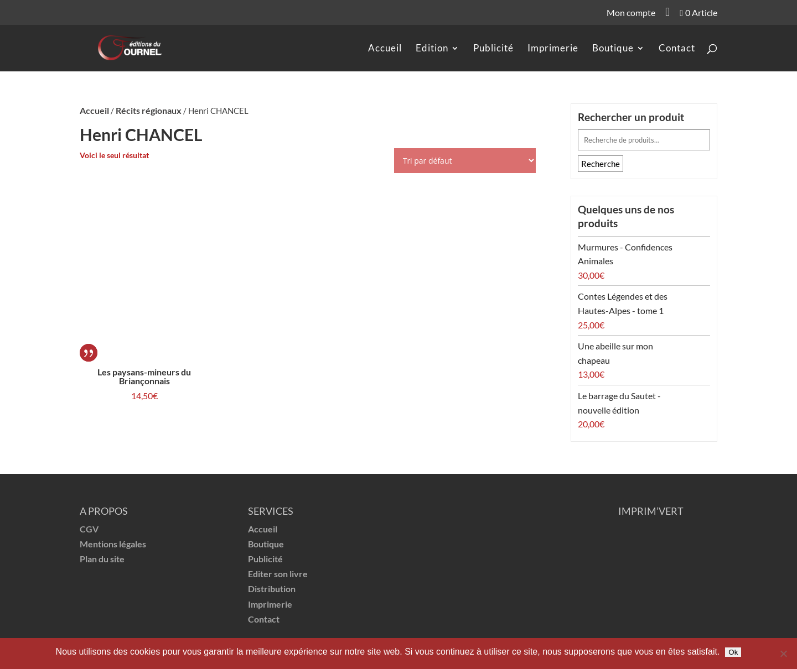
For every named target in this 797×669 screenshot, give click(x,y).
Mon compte (631, 13)
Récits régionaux (149, 110)
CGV (89, 529)
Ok (733, 652)
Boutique (613, 49)
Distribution (272, 588)
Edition (432, 49)
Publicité (493, 49)
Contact (677, 49)
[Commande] (465, 160)
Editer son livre (278, 573)
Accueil (385, 49)
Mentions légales (113, 544)
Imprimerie (552, 49)
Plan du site (102, 558)
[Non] (783, 653)
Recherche (600, 164)
